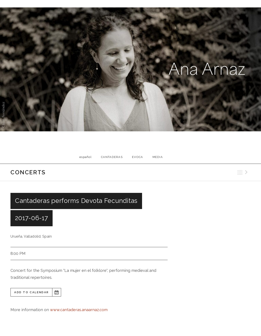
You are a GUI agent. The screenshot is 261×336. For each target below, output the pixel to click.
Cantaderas (112, 157)
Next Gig (247, 172)
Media (158, 157)
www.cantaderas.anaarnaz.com (79, 309)
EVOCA (137, 157)
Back (240, 172)
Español (85, 157)
